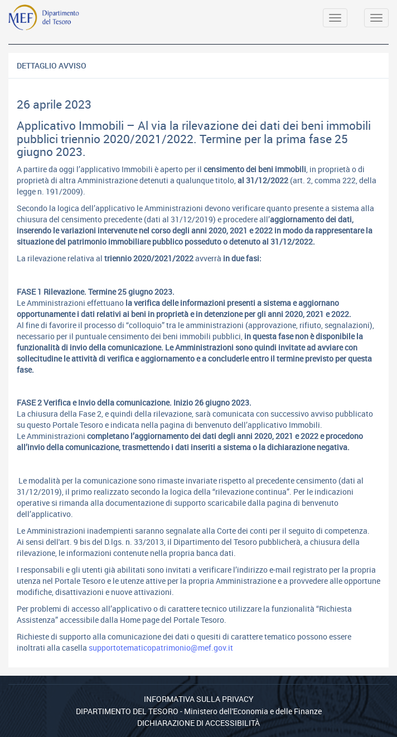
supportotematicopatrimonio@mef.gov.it (161, 647)
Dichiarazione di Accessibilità (198, 723)
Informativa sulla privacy (199, 699)
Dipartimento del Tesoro (127, 711)
